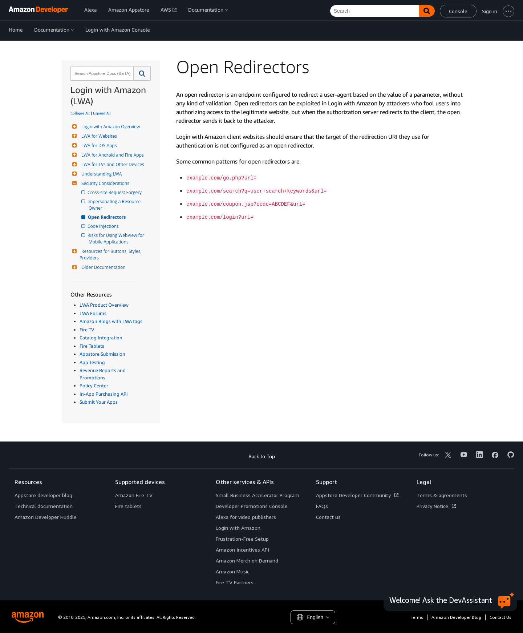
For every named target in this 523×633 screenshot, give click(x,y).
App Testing (92, 362)
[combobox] (101, 73)
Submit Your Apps (99, 402)
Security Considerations (104, 183)
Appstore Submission (102, 354)
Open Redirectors (107, 217)
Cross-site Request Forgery (115, 192)
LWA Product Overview (104, 305)
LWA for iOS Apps (98, 145)
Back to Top (261, 456)
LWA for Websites (98, 136)
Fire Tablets (92, 346)
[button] (142, 73)
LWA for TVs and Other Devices (112, 164)
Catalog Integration (101, 337)
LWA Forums (93, 313)
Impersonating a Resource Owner (115, 204)
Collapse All (80, 113)
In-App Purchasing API (104, 394)
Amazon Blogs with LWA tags (111, 321)
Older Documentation (103, 267)
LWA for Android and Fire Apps (112, 155)
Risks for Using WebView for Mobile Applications (117, 238)
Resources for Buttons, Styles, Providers (111, 254)
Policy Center (94, 385)
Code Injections (104, 226)
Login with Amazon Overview (110, 127)
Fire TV (87, 329)
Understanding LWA (101, 174)
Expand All (102, 113)
